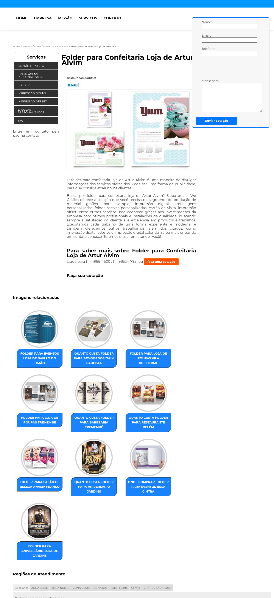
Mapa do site (95, 577)
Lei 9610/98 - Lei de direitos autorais (52, 561)
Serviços (88, 18)
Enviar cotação (216, 121)
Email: (206, 38)
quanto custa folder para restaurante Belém (78, 429)
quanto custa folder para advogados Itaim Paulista (78, 360)
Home (21, 18)
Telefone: (206, 51)
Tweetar (73, 85)
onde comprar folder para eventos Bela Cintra (34, 498)
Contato (112, 18)
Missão (65, 18)
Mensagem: (206, 95)
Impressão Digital (33, 93)
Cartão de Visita (31, 66)
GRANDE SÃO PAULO (157, 537)
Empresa (43, 18)
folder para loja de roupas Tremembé (165, 358)
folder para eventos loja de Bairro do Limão (34, 358)
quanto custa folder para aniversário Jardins (165, 429)
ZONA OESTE (81, 537)
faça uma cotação (161, 262)
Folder (24, 85)
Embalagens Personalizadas (31, 75)
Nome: (206, 24)
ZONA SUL (100, 537)
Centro (135, 537)
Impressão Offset (32, 101)
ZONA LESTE (39, 537)
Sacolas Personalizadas (31, 111)
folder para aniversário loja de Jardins (78, 495)
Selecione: (21, 537)
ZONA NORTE (60, 537)
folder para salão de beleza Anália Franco (122, 426)
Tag (21, 120)
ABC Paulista (119, 537)
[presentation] (229, 68)
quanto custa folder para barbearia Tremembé (34, 429)
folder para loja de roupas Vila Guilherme (122, 358)
